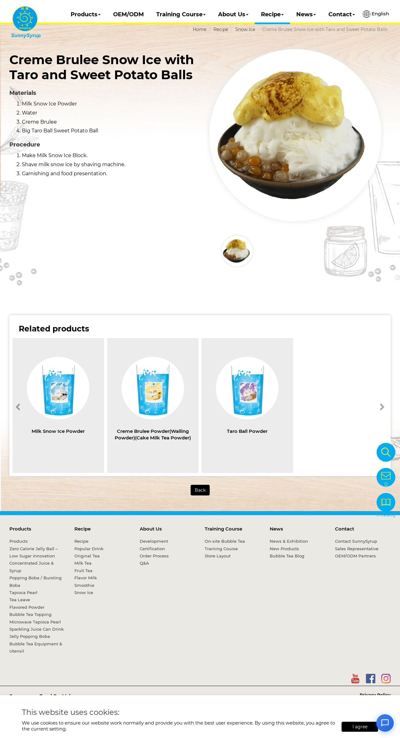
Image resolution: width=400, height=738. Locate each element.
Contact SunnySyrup (356, 541)
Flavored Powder (26, 607)
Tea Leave (19, 599)
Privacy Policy (375, 694)
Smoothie (84, 585)
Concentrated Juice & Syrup (31, 567)
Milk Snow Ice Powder (58, 431)
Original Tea (87, 555)
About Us (233, 14)
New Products (284, 548)
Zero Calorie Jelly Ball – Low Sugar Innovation (33, 552)
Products (86, 14)
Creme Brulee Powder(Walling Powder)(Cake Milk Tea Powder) (153, 434)
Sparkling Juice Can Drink (36, 629)
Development (154, 541)
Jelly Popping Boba (29, 636)
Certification (152, 548)
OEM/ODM (128, 14)
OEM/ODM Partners (355, 555)
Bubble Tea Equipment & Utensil (35, 647)
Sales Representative (356, 548)
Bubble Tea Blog (287, 555)
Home (199, 29)
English (376, 14)
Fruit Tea (83, 570)
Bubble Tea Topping (30, 614)
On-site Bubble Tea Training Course (225, 545)
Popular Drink (88, 548)
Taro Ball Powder (247, 431)
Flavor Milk (85, 577)
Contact (341, 14)
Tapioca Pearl (23, 592)
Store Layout (218, 555)
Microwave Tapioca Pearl (35, 621)
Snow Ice (245, 29)
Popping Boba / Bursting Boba (35, 581)
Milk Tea (83, 563)
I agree (360, 727)
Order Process (154, 555)
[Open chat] (385, 723)
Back (200, 490)
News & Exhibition (289, 541)
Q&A (144, 563)
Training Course (181, 14)
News (306, 14)
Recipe (272, 14)
